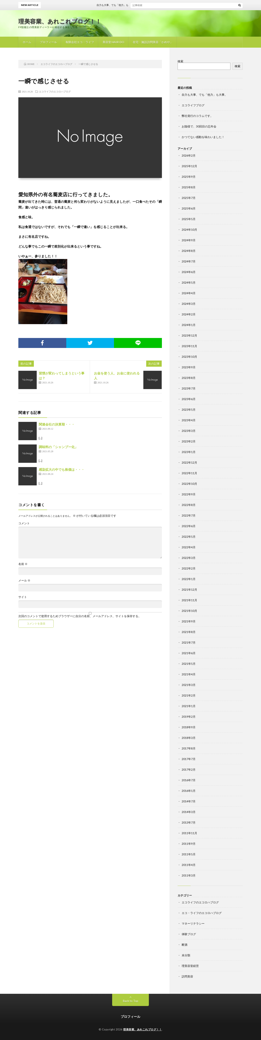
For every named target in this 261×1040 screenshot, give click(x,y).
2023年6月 (189, 399)
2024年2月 (189, 314)
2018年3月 (189, 737)
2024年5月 (189, 282)
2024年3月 (189, 303)
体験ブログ (189, 934)
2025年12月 (189, 166)
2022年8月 (189, 505)
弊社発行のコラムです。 (197, 115)
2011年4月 (189, 865)
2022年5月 (189, 536)
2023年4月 (189, 420)
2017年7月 (189, 759)
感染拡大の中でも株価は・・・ (61, 469)
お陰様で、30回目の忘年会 (199, 126)
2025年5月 (189, 219)
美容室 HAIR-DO (113, 42)
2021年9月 (189, 621)
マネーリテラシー (193, 923)
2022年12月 (189, 462)
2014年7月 (189, 801)
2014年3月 (189, 812)
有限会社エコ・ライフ (79, 42)
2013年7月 (189, 822)
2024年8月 (189, 250)
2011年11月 (189, 833)
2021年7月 (189, 642)
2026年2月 (189, 155)
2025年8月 (189, 187)
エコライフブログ (193, 105)
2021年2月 (189, 695)
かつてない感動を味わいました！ (203, 137)
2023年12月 (189, 335)
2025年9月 (189, 176)
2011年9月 (189, 843)
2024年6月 (189, 272)
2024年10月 (189, 229)
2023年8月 (189, 378)
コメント (24, 523)
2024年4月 (189, 293)
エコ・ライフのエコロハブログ (202, 913)
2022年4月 (189, 547)
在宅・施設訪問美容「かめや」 (153, 42)
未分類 (186, 955)
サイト (22, 597)
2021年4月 (189, 674)
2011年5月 (189, 854)
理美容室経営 (190, 966)
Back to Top (130, 1001)
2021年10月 (189, 610)
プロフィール (48, 42)
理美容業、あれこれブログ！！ (59, 21)
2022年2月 (189, 568)
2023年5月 (189, 409)
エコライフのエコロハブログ (55, 91)
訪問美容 (187, 976)
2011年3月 (189, 875)
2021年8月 (189, 632)
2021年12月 (189, 589)
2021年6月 (189, 653)
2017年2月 (189, 769)
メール (24, 580)
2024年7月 (189, 261)
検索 (180, 61)
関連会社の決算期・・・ (57, 424)
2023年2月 (189, 441)
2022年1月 (189, 579)
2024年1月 (189, 325)
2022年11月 (189, 473)
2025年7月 (189, 198)
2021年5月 (189, 663)
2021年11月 (189, 600)
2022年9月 (189, 494)
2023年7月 (189, 388)
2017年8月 (189, 748)
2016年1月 (189, 790)
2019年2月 (189, 716)
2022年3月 (189, 557)
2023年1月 (189, 452)
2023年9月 (189, 367)
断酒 (184, 944)
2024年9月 (189, 240)
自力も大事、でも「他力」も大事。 (123, 5)
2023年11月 (189, 346)
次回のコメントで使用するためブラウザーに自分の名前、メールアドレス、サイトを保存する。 (79, 616)
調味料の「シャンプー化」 (58, 447)
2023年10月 (189, 356)
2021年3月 (189, 685)
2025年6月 (189, 208)
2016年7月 (189, 780)
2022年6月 (189, 526)
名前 (23, 564)
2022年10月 (189, 483)
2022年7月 (189, 515)
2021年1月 (189, 706)
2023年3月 (189, 430)
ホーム (27, 42)
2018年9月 (189, 727)
